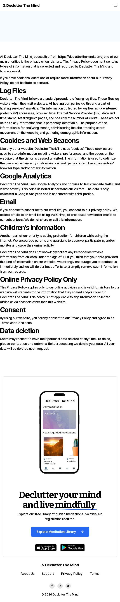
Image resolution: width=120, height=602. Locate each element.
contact (42, 83)
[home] (21, 5)
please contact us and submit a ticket (28, 344)
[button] (115, 5)
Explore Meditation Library (60, 532)
